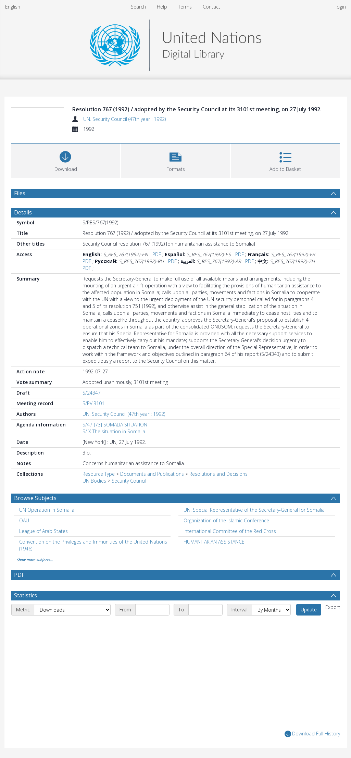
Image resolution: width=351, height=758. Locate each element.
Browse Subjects (35, 498)
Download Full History (312, 733)
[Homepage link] (175, 43)
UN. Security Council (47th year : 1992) (124, 119)
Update (309, 609)
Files (19, 193)
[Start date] (152, 610)
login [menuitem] (341, 6)
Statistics (25, 595)
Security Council (129, 480)
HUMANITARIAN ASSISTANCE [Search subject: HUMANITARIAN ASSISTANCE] (214, 541)
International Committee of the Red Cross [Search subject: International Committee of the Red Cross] (230, 531)
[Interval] (271, 610)
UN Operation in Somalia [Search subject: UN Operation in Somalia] (46, 510)
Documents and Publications (152, 474)
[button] (175, 160)
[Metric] (72, 610)
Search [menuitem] (138, 6)
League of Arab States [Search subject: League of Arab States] (43, 531)
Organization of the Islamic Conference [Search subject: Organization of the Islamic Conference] (226, 520)
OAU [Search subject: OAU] (24, 520)
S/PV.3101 (93, 403)
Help (162, 6)
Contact (211, 6)
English (12, 6)
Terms (185, 6)
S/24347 (92, 392)
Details (23, 212)
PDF (156, 254)
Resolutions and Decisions (218, 474)
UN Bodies (94, 480)
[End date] (205, 610)
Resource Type (99, 474)
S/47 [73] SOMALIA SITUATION (115, 424)
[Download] (66, 160)
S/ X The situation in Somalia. (114, 431)
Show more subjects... (35, 559)
